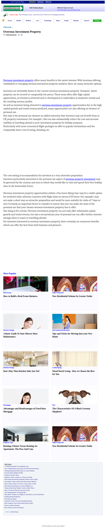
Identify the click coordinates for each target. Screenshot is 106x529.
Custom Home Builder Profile (14, 473)
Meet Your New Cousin (20, 484)
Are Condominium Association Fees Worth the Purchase (22, 468)
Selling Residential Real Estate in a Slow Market (19, 471)
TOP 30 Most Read (36, 8)
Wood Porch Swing (61, 371)
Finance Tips (14, 14)
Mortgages (7, 405)
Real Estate (7, 293)
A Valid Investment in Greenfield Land (16, 466)
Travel (10, 20)
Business (76, 20)
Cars (37, 20)
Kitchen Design (8, 368)
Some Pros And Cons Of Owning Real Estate (18, 501)
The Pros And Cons (24, 449)
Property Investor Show (12, 475)
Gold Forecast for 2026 (40, 14)
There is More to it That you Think (21, 477)
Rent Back (8, 494)
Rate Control (32, 484)
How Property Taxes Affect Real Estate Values (19, 503)
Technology (47, 20)
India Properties (58, 293)
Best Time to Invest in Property (14, 507)
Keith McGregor (11, 35)
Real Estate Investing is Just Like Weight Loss (19, 486)
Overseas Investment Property (22, 31)
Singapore (32, 1)
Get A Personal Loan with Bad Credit (68, 10)
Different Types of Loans (65, 8)
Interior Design (8, 330)
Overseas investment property (18, 80)
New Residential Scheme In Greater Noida (72, 296)
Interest (86, 20)
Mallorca (7, 477)
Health (18, 20)
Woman (97, 20)
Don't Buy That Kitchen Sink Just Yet (21, 371)
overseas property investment (80, 179)
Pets (53, 405)
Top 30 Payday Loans (25, 14)
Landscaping (56, 368)
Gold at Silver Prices (28, 488)
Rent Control (9, 484)
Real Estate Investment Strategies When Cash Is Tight (21, 479)
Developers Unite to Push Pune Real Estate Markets (20, 481)
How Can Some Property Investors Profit (17, 490)
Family (66, 20)
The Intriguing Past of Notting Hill (15, 492)
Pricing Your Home (10, 499)
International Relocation (61, 330)
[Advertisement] (26, 58)
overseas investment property (57, 105)
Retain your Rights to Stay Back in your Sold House (28, 494)
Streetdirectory (49, 526)
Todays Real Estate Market (13, 488)
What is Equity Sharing (12, 505)
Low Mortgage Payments (56, 14)
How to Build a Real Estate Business (20, 296)
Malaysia (48, 1)
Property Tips (8, 442)
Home (58, 20)
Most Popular (9, 273)
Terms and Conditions (59, 526)
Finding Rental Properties (12, 496)
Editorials (7, 27)
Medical (28, 20)
